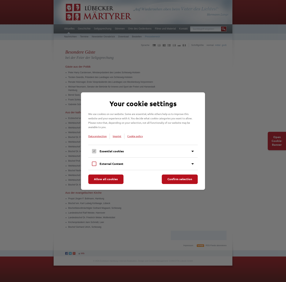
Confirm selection (179, 179)
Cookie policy (135, 136)
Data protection (97, 136)
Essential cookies (112, 151)
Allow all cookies (106, 179)
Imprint (117, 136)
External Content (111, 164)
